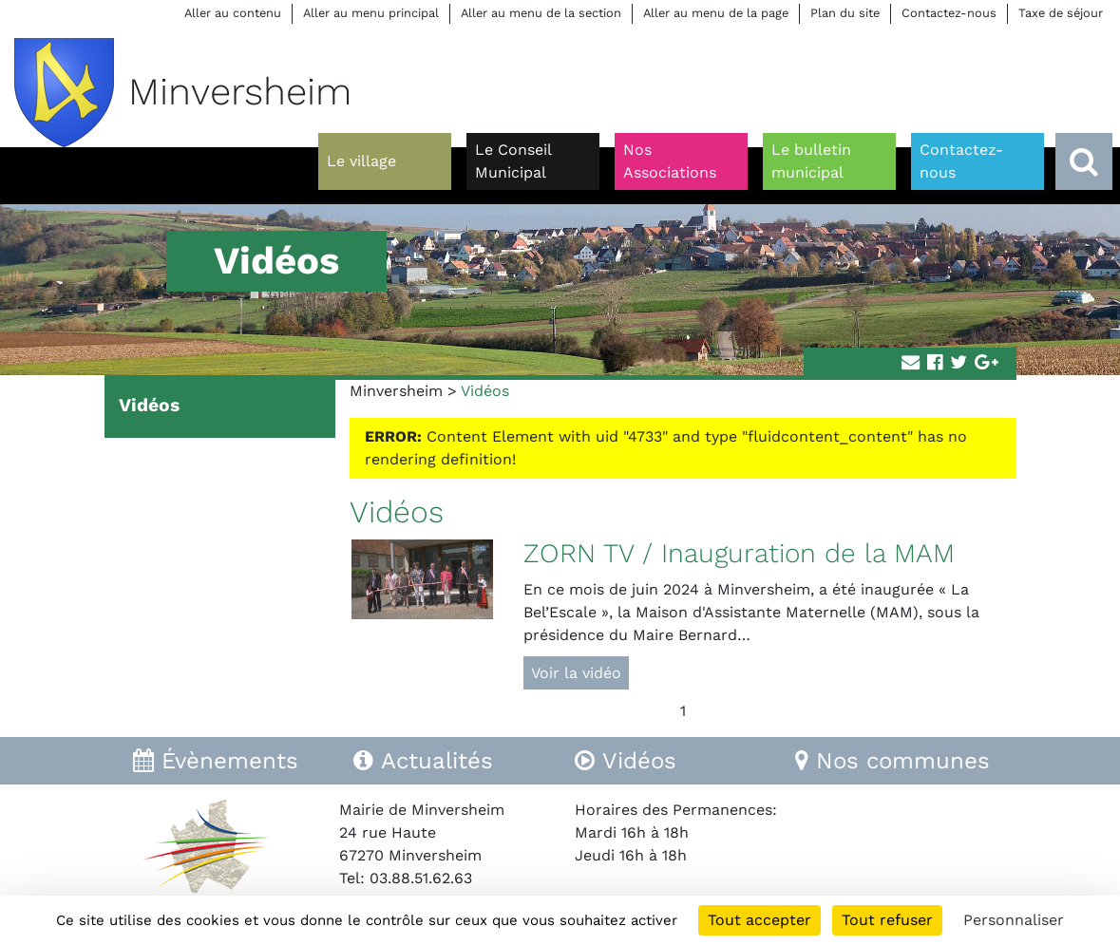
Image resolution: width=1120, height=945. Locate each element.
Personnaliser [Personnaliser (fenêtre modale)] (1013, 920)
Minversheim (396, 391)
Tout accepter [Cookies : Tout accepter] (759, 920)
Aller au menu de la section (541, 13)
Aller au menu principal (371, 13)
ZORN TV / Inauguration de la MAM (739, 553)
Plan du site (845, 13)
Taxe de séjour (1060, 13)
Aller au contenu (232, 13)
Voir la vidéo (576, 673)
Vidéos (149, 405)
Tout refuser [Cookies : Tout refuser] (887, 920)
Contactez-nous (949, 13)
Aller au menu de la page (715, 13)
